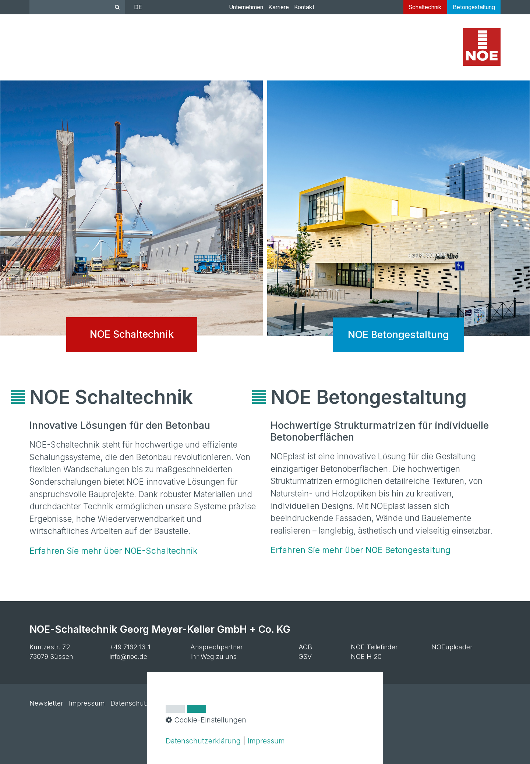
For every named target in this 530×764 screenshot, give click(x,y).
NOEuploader (452, 647)
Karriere (278, 7)
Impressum (87, 703)
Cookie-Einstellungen (187, 703)
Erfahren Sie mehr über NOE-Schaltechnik (113, 551)
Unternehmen (246, 7)
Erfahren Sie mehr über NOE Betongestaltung (361, 550)
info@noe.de (128, 656)
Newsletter (46, 703)
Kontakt (304, 7)
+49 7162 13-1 (130, 647)
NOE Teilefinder (374, 647)
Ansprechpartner (216, 647)
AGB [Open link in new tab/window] (305, 647)
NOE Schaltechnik (131, 221)
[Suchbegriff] (77, 7)
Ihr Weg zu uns (213, 656)
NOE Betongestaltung (398, 221)
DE (138, 7)
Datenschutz (129, 703)
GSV (305, 656)
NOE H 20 (366, 656)
